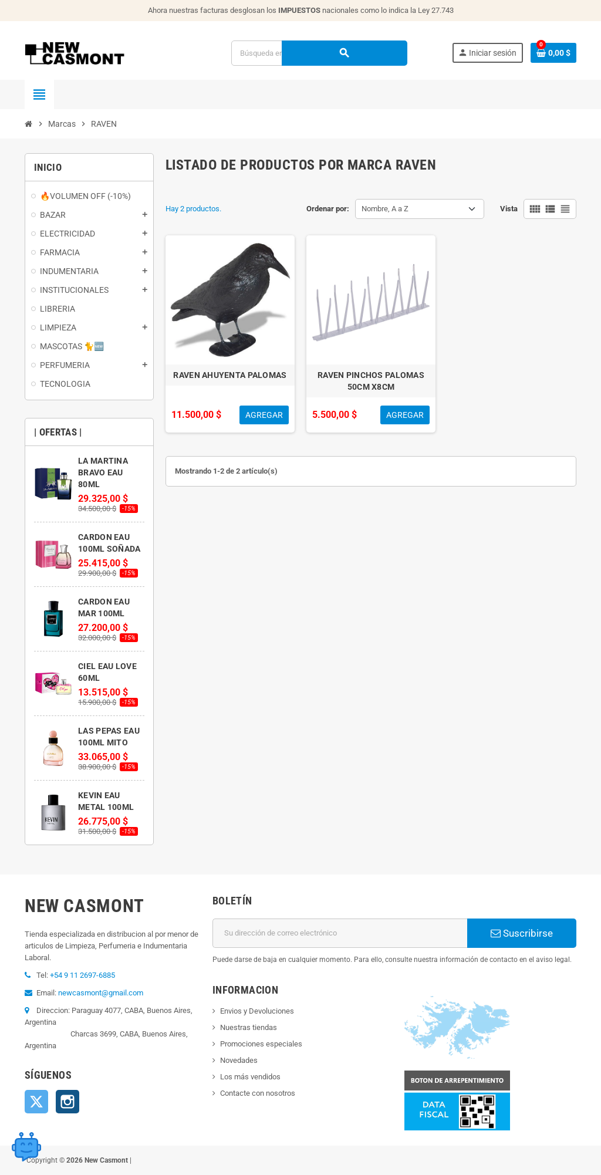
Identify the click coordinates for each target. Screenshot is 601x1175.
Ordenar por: (327, 208)
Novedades (239, 1060)
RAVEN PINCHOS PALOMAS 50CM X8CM (371, 380)
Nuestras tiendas (248, 1027)
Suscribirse (522, 933)
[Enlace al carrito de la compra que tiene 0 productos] (553, 53)
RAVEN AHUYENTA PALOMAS (229, 375)
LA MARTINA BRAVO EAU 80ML (103, 472)
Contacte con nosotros (257, 1093)
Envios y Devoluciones (257, 1011)
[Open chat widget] (26, 1142)
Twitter (36, 1101)
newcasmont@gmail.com (100, 992)
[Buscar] (319, 53)
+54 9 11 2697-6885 (82, 975)
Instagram (67, 1101)
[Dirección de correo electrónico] (339, 933)
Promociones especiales (261, 1043)
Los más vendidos (250, 1076)
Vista (509, 208)
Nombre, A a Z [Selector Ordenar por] (385, 208)
